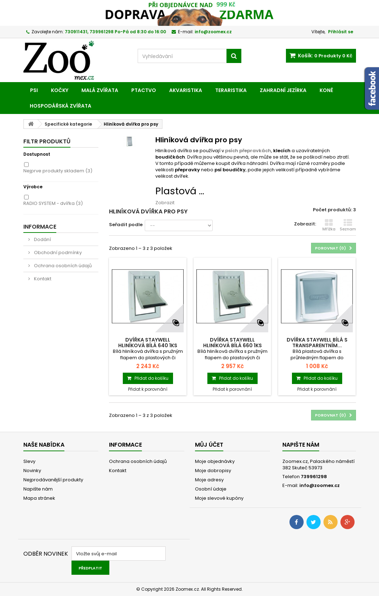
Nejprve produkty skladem (57, 170)
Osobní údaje (210, 489)
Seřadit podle (126, 224)
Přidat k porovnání (147, 389)
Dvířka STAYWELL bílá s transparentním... (317, 342)
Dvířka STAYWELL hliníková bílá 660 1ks (232, 342)
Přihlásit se (340, 32)
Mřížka (328, 225)
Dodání (42, 239)
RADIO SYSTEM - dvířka (53, 203)
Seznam (348, 225)
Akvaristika (185, 90)
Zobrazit (164, 202)
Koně (326, 90)
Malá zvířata (99, 90)
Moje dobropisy (213, 470)
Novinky (32, 470)
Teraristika (231, 90)
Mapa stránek (39, 498)
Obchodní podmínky (57, 252)
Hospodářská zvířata (60, 105)
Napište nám (38, 489)
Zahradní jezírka (283, 90)
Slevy (29, 461)
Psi (34, 90)
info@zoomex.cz (319, 485)
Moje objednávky (215, 461)
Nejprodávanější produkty (53, 479)
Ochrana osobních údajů (62, 265)
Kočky (59, 90)
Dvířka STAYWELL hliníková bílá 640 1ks (147, 342)
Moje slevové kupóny (219, 498)
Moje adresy (209, 479)
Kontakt (42, 278)
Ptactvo (143, 90)
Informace (39, 227)
